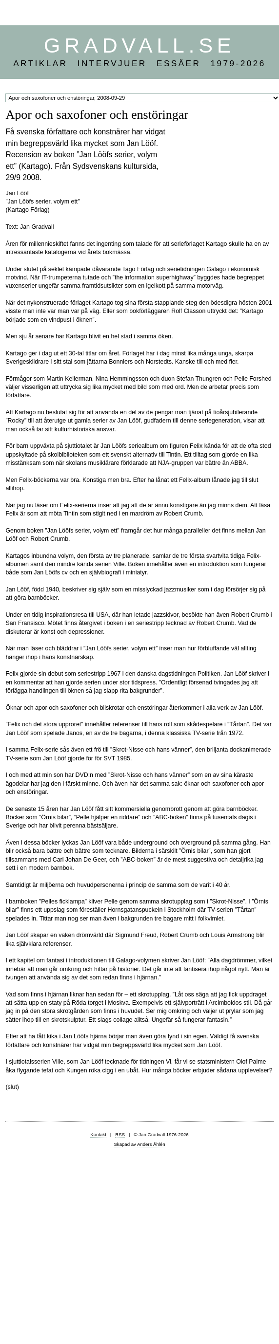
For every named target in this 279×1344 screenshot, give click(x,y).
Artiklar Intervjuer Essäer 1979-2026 (139, 63)
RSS (120, 1134)
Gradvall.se (139, 45)
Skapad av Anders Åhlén (139, 1144)
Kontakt (98, 1134)
